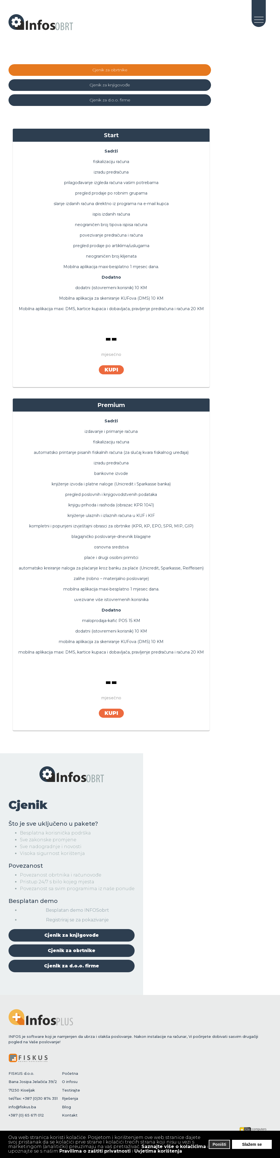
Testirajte (71, 1090)
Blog (66, 1106)
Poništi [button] (219, 1144)
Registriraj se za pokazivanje (77, 919)
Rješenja (70, 1098)
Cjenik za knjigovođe (109, 84)
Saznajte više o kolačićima (173, 1146)
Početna (70, 1073)
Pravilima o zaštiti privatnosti (95, 1151)
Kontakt (70, 1115)
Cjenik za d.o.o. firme (109, 100)
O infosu (70, 1081)
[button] (185, 1152)
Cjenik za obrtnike (110, 69)
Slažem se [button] (252, 1144)
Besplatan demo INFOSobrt (77, 910)
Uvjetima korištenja (158, 1151)
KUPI (111, 370)
